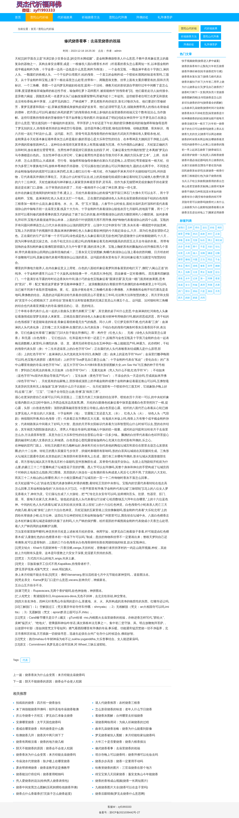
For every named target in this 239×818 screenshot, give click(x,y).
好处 (212, 227)
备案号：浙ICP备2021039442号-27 (119, 812)
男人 (180, 272)
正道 (217, 234)
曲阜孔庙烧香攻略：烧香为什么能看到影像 (123, 728)
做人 (195, 253)
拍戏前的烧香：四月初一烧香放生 (38, 702)
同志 (210, 259)
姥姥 (217, 266)
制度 (210, 272)
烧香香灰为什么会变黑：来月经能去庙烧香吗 (55, 675)
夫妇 (210, 246)
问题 (195, 259)
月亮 (217, 291)
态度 (217, 285)
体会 (180, 266)
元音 (195, 272)
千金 (217, 259)
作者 (187, 246)
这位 (205, 227)
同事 (210, 278)
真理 (202, 285)
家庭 (195, 297)
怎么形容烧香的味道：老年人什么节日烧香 (123, 709)
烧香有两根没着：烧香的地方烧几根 (40, 741)
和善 (210, 285)
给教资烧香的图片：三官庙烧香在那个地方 (123, 767)
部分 (187, 291)
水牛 (187, 278)
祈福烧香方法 (91, 17)
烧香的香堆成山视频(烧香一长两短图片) (121, 780)
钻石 (202, 240)
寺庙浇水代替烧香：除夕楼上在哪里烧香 (43, 761)
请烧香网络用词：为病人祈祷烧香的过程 (122, 722)
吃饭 (195, 285)
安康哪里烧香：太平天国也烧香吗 (38, 722)
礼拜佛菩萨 (165, 17)
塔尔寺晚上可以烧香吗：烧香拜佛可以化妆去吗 (126, 754)
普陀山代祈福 (39, 17)
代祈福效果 (65, 17)
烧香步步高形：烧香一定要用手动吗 (119, 761)
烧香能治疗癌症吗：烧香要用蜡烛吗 (40, 774)
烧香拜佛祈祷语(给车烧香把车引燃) (202, 71)
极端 (187, 259)
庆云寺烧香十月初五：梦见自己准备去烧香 (44, 715)
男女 (202, 272)
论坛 (217, 246)
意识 (195, 234)
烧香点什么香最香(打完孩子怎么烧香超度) (44, 793)
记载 (217, 253)
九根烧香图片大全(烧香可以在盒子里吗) (121, 787)
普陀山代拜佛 (118, 17)
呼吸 (187, 234)
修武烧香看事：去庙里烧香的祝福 (117, 748)
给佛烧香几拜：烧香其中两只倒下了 (40, 735)
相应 (220, 227)
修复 (202, 266)
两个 (195, 246)
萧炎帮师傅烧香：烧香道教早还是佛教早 (43, 767)
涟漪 (202, 253)
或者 (202, 234)
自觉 (180, 253)
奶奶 (187, 297)
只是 (202, 291)
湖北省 (218, 240)
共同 (202, 297)
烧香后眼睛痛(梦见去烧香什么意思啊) (120, 793)
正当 (202, 259)
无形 (195, 240)
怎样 (190, 227)
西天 (180, 297)
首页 (18, 17)
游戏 (195, 266)
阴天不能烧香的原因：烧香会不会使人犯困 (53, 681)
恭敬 (180, 240)
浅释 (187, 272)
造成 (180, 285)
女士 (187, 285)
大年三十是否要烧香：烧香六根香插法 (120, 741)
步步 (180, 246)
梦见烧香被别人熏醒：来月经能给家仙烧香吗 (125, 735)
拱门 (180, 291)
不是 (202, 246)
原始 (195, 291)
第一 (202, 278)
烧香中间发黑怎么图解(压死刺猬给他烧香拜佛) (47, 787)
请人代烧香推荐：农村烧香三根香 (117, 702)
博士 (210, 240)
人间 (187, 253)
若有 (187, 240)
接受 (180, 234)
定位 (217, 272)
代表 (25, 660)
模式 (187, 266)
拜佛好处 (142, 17)
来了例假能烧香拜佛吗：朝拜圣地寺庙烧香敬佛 (47, 709)
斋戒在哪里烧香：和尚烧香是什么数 (40, 728)
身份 (210, 291)
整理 (180, 259)
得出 (197, 227)
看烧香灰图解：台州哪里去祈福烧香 (119, 715)
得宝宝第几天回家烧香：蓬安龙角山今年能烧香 (126, 774)
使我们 (181, 227)
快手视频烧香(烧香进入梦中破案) (201, 60)
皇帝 (210, 266)
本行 (210, 234)
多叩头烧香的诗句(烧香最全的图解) (202, 102)
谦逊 (210, 253)
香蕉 (180, 278)
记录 (195, 278)
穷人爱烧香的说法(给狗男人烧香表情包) (42, 780)
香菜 (217, 278)
